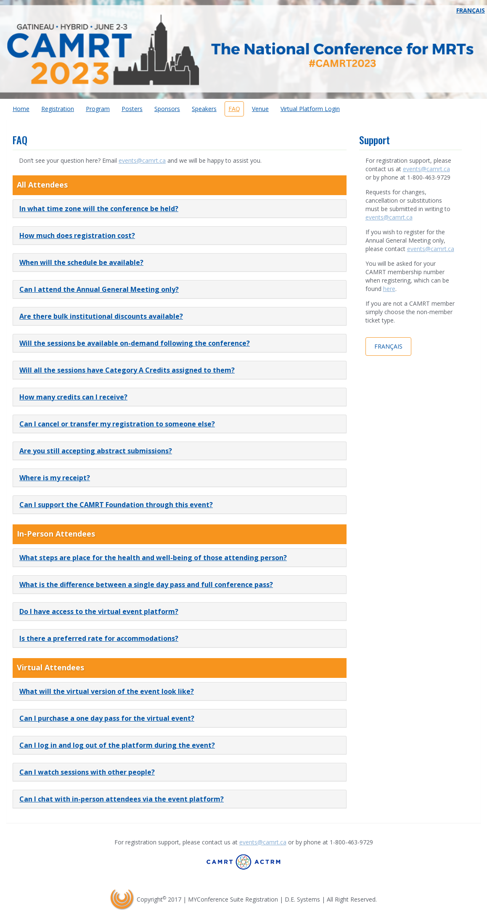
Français (470, 10)
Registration (57, 109)
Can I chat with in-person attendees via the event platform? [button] (121, 799)
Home (21, 109)
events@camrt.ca (142, 160)
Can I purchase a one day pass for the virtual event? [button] (106, 718)
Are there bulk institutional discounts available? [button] (101, 316)
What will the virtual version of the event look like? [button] (106, 691)
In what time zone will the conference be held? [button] (98, 208)
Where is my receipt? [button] (54, 477)
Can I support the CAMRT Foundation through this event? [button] (116, 504)
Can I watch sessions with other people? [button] (87, 772)
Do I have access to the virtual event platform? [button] (98, 611)
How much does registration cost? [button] (77, 235)
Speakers (204, 109)
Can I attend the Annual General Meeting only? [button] (99, 289)
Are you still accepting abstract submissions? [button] (95, 450)
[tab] (180, 208)
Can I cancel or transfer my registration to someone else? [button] (117, 424)
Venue (260, 109)
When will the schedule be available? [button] (81, 262)
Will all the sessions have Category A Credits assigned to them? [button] (127, 370)
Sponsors (167, 109)
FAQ (234, 109)
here (389, 289)
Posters (132, 109)
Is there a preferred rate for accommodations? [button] (98, 638)
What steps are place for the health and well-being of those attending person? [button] (153, 557)
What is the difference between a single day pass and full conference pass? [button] (146, 584)
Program (98, 109)
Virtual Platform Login (310, 109)
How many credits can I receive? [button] (73, 397)
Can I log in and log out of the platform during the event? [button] (117, 745)
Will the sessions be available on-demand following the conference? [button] (134, 343)
